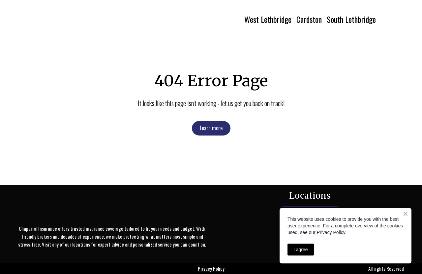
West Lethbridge (267, 19)
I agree (300, 249)
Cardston (309, 19)
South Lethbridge (351, 19)
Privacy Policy (211, 268)
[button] (211, 128)
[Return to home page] (78, 19)
